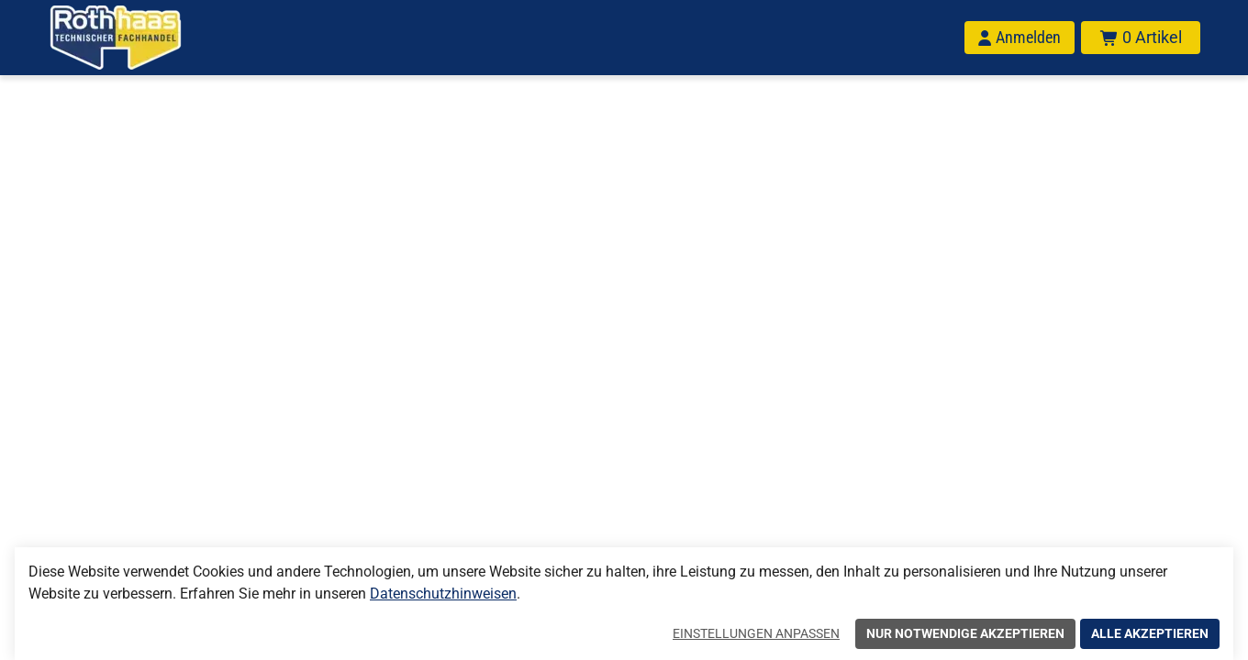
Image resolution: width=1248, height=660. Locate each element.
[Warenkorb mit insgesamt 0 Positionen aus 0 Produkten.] (1140, 38)
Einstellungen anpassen (756, 633)
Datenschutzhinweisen (443, 593)
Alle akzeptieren (1150, 633)
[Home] (139, 38)
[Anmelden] (1019, 37)
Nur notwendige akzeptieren (965, 633)
